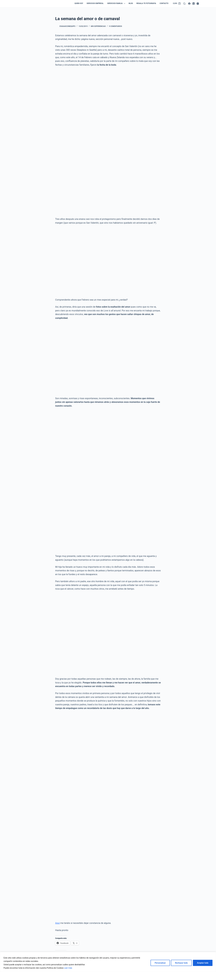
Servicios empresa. (95, 3)
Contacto (164, 3)
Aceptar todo (202, 963)
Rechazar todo (181, 963)
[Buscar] (184, 4)
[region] (108, 962)
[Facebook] (189, 4)
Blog (131, 3)
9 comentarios (115, 26)
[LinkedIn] (193, 4)
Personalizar (160, 963)
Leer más (68, 968)
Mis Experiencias (98, 26)
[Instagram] (198, 4)
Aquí (57, 923)
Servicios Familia (116, 3)
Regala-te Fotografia (146, 3)
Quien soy (78, 3)
